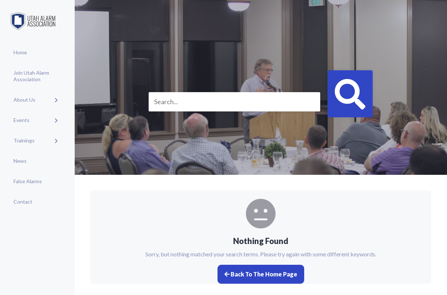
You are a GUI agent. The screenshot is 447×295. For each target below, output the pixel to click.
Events (21, 120)
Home (20, 52)
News (20, 161)
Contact (22, 201)
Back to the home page (260, 274)
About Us (24, 100)
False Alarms (27, 181)
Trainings (24, 140)
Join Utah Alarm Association (31, 76)
